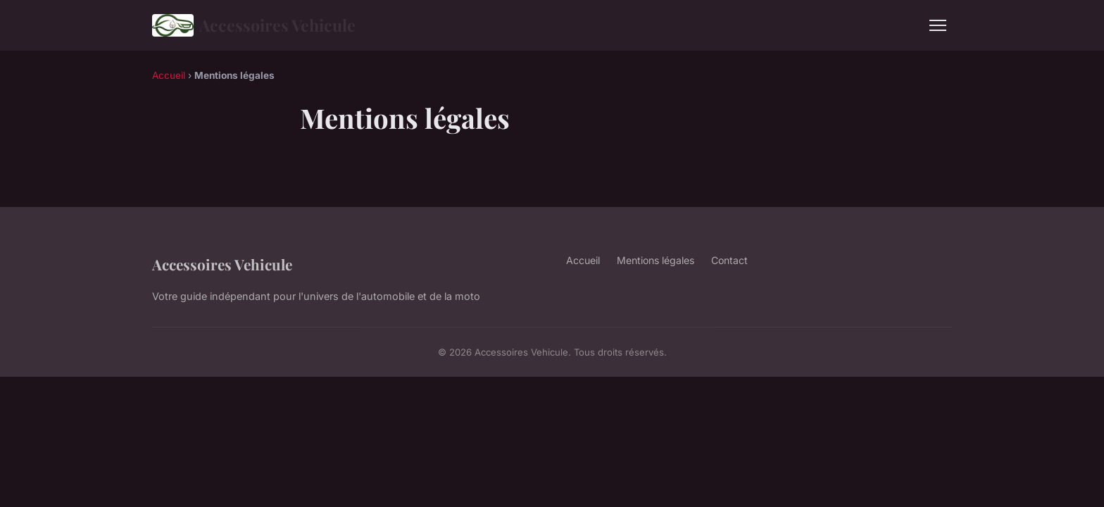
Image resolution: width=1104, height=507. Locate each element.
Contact (729, 260)
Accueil (168, 75)
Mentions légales (655, 260)
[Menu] (938, 25)
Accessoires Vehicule (254, 25)
